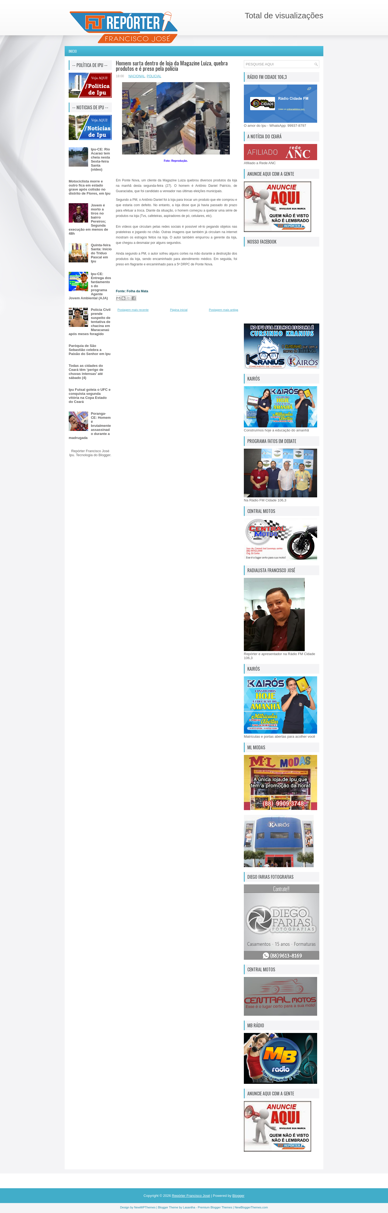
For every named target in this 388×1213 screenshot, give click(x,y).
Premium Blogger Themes (215, 1207)
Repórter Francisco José (191, 1196)
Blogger (104, 455)
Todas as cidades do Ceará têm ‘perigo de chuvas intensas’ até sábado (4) (86, 372)
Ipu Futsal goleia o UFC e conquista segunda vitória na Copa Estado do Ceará (89, 396)
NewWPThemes (144, 1207)
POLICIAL (154, 76)
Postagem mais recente (133, 309)
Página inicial (179, 309)
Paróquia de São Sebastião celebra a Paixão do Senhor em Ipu (89, 350)
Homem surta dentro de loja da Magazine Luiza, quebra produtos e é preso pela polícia (172, 65)
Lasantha (189, 1207)
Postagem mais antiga (223, 309)
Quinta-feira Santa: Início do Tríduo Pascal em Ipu (101, 253)
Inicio (73, 51)
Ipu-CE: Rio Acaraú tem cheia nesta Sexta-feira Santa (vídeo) (100, 159)
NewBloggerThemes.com (251, 1207)
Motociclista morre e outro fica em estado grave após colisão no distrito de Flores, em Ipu (89, 187)
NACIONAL (137, 76)
